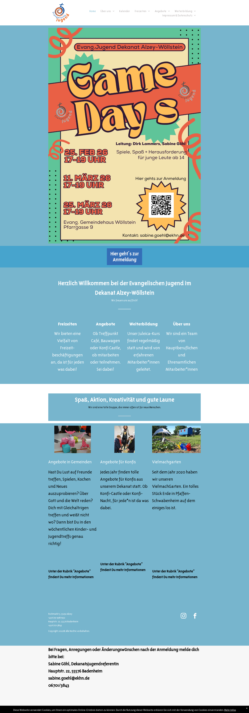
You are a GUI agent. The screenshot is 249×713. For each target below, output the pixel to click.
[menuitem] (92, 11)
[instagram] (183, 616)
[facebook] (195, 616)
